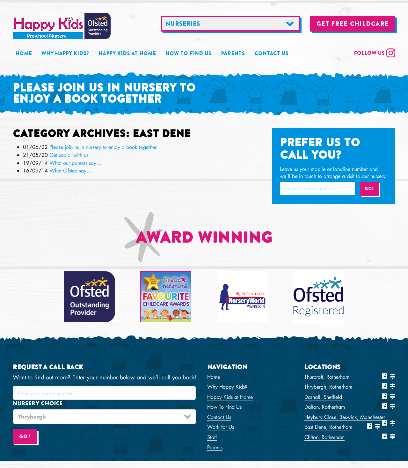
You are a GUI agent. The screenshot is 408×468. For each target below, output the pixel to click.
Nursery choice (40, 403)
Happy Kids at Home (127, 53)
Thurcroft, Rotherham (326, 376)
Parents (233, 53)
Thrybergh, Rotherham (328, 386)
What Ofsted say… (70, 170)
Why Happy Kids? (65, 53)
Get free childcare (353, 23)
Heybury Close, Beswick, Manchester (344, 416)
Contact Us (271, 53)
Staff (212, 437)
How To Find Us (188, 53)
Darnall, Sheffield (323, 396)
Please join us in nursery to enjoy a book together (103, 146)
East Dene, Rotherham (328, 426)
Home (23, 53)
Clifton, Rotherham (324, 437)
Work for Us (220, 426)
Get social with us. (69, 154)
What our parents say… (75, 162)
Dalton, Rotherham (324, 406)
